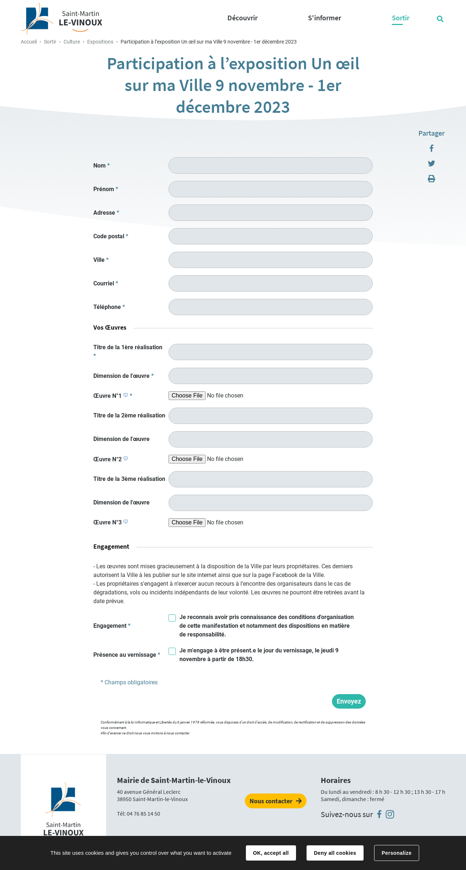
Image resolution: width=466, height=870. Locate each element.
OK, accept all (271, 853)
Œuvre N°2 (110, 459)
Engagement (111, 625)
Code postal (110, 236)
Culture (72, 42)
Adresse (106, 212)
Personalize (397, 853)
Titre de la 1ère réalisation (127, 351)
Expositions (100, 42)
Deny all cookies (335, 853)
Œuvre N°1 (112, 395)
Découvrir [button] (242, 17)
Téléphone (109, 307)
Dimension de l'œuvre (123, 375)
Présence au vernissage (126, 654)
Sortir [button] (400, 17)
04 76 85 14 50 (143, 813)
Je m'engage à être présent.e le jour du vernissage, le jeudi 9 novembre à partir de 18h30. (259, 655)
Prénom (105, 189)
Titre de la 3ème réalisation (129, 478)
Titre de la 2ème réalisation (129, 415)
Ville (101, 259)
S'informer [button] (324, 17)
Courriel (105, 283)
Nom (101, 165)
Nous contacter (271, 801)
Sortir (50, 42)
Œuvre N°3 (110, 522)
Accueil (29, 42)
